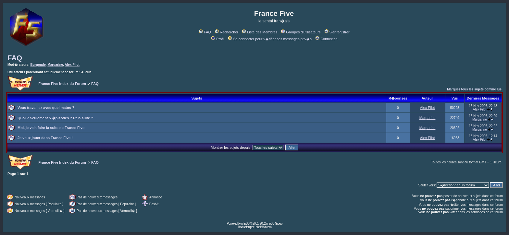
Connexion (327, 39)
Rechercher (226, 32)
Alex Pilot (72, 64)
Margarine (55, 64)
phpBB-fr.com (263, 227)
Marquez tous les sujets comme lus (474, 89)
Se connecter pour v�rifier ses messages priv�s (269, 39)
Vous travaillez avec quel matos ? (46, 108)
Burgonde (38, 64)
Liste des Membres (259, 32)
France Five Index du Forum (62, 84)
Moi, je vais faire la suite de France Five (51, 128)
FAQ (205, 32)
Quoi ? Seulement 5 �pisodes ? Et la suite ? (55, 118)
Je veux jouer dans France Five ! (45, 138)
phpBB (245, 223)
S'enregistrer (337, 32)
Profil (217, 39)
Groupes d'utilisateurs (300, 32)
